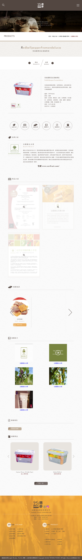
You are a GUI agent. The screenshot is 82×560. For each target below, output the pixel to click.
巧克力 (54, 533)
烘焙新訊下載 (22, 536)
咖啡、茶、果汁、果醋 (59, 531)
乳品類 (47, 531)
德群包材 (48, 541)
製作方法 (19, 324)
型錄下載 (12, 536)
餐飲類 (60, 544)
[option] (19, 312)
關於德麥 (12, 529)
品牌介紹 (20, 529)
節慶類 (60, 541)
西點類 (47, 533)
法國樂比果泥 (74, 36)
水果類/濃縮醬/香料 (64, 36)
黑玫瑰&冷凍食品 (50, 539)
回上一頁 (41, 483)
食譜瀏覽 (12, 538)
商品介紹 (54, 36)
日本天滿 (48, 544)
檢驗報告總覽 (15, 428)
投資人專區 (21, 533)
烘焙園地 (12, 533)
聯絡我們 (20, 531)
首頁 (50, 36)
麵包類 (47, 529)
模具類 (60, 539)
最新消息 (12, 531)
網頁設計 (74, 558)
